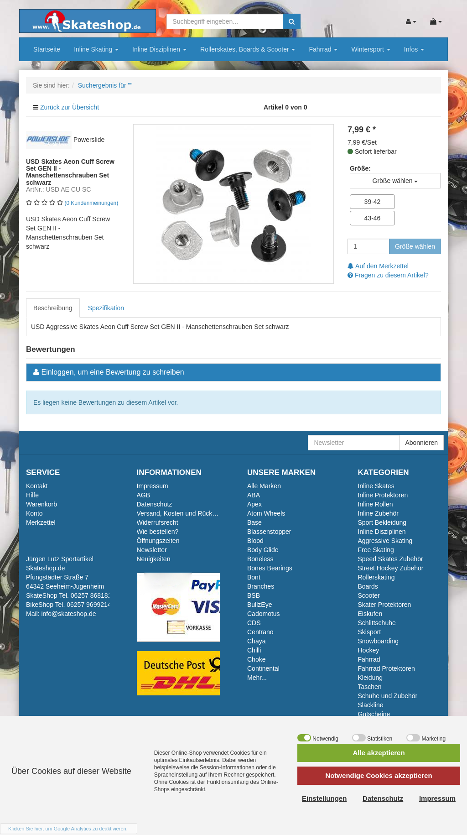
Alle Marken (264, 486)
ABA (253, 495)
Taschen (370, 686)
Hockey (368, 650)
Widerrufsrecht (157, 522)
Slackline (371, 705)
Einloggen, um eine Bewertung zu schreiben (112, 372)
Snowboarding (378, 641)
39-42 (372, 201)
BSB (253, 595)
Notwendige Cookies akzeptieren (378, 775)
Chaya (256, 641)
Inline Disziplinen (159, 49)
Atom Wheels (266, 513)
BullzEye (259, 604)
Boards (368, 586)
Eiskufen (370, 613)
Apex (254, 504)
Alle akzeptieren (379, 753)
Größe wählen (415, 246)
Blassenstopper (269, 531)
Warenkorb (41, 504)
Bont (253, 577)
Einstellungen (324, 798)
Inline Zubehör (378, 513)
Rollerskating (376, 577)
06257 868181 (91, 595)
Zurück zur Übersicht (69, 107)
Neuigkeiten (154, 559)
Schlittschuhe (377, 622)
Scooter (369, 595)
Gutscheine (374, 714)
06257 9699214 (89, 604)
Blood (255, 540)
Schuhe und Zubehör (388, 695)
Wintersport (370, 49)
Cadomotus (263, 613)
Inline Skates (376, 486)
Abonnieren (421, 442)
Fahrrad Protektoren (386, 668)
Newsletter (152, 549)
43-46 (372, 218)
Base (254, 522)
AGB (143, 495)
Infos (414, 49)
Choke (256, 659)
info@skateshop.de (68, 613)
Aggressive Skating (385, 540)
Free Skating (376, 549)
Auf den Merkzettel (378, 266)
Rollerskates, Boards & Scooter (247, 49)
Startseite (46, 49)
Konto (34, 513)
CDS (254, 622)
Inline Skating (96, 49)
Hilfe (32, 495)
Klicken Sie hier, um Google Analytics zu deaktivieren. (68, 828)
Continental (263, 668)
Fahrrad (323, 49)
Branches (260, 586)
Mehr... (257, 677)
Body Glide (262, 549)
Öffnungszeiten (158, 540)
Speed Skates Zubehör (390, 559)
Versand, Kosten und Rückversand (186, 513)
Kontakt (36, 486)
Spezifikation (106, 308)
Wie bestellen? (158, 531)
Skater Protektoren (384, 604)
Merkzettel (41, 522)
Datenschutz (154, 504)
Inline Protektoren (383, 495)
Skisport (369, 632)
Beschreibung (53, 308)
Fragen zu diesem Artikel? (388, 275)
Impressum (152, 486)
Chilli (254, 650)
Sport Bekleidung (382, 522)
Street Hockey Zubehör (391, 568)
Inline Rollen (375, 504)
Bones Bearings (269, 568)
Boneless (260, 559)
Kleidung (370, 677)
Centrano (260, 632)
